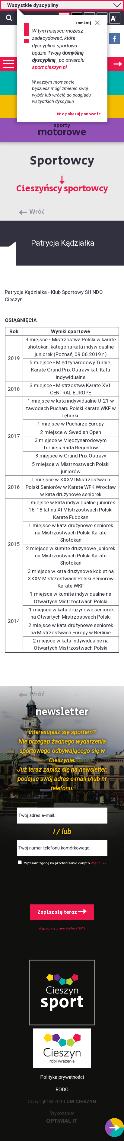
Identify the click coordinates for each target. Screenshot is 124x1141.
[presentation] (62, 883)
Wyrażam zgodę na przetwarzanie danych (57, 863)
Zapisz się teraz (62, 912)
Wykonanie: (62, 1117)
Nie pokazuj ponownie (79, 114)
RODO (62, 1089)
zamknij (87, 23)
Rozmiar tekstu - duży (114, 18)
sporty (62, 130)
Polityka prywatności (62, 1077)
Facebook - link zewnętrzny (114, 40)
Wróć (37, 212)
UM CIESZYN (81, 1101)
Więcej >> (98, 863)
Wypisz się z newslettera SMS (62, 928)
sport (62, 1002)
